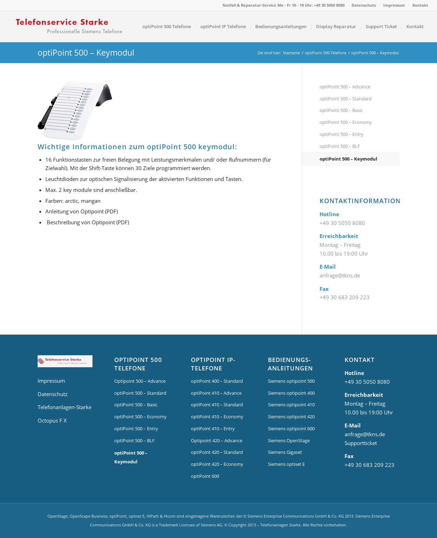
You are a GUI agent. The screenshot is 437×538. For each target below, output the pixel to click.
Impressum (394, 5)
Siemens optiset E (286, 464)
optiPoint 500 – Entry (342, 134)
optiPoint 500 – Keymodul (86, 52)
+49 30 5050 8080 (342, 222)
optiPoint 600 (205, 476)
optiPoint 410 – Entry (213, 428)
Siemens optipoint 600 (291, 428)
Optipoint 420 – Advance (216, 440)
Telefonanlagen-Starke (64, 407)
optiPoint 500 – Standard (346, 98)
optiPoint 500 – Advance (345, 86)
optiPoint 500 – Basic (341, 110)
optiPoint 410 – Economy (217, 416)
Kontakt (420, 5)
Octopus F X (52, 420)
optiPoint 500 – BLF (340, 146)
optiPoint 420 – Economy (217, 464)
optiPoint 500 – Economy (346, 122)
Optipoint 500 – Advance (140, 381)
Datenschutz (364, 5)
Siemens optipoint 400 (291, 393)
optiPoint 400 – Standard (217, 381)
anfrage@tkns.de (340, 275)
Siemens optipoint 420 (291, 416)
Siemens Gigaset (285, 452)
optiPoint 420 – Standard (217, 452)
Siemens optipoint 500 (291, 381)
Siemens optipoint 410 (291, 404)
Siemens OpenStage (289, 440)
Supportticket (361, 442)
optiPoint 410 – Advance (216, 393)
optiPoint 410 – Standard (217, 404)
